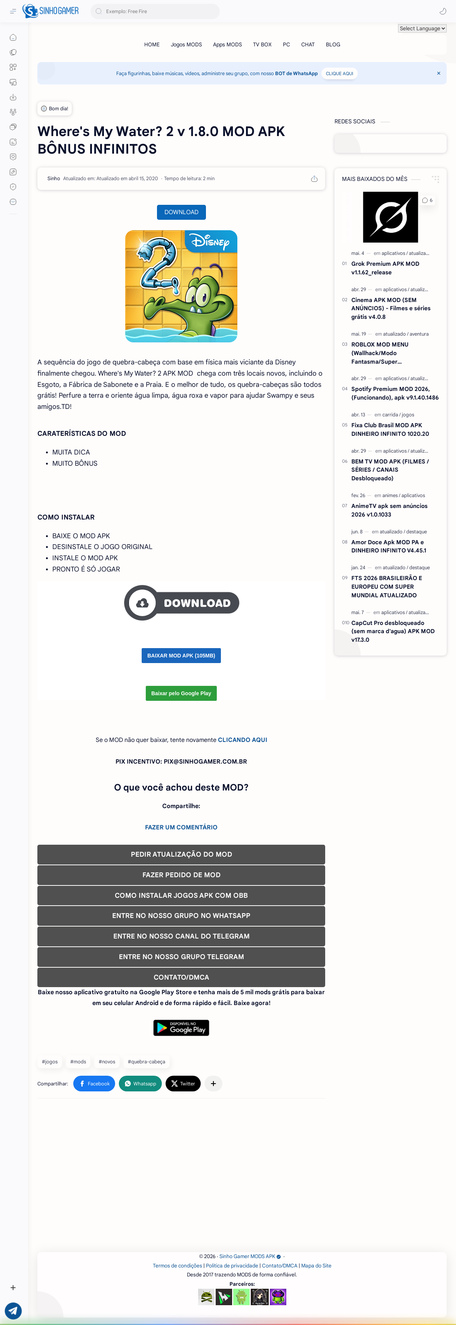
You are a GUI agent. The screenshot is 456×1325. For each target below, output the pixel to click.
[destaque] (416, 532)
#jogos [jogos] (50, 1062)
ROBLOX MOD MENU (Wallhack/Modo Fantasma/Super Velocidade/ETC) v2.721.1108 (390, 353)
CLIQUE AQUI (339, 73)
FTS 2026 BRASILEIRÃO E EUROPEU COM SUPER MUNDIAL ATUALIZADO (386, 586)
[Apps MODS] (227, 44)
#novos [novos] (107, 1062)
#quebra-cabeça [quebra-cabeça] (146, 1062)
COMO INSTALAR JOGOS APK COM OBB (181, 895)
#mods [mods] (78, 1062)
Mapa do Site (316, 1266)
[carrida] (391, 415)
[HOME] (152, 44)
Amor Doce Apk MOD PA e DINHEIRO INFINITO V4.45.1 (388, 546)
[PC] (286, 44)
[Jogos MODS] (186, 44)
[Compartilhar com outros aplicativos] (213, 1083)
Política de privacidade (232, 1266)
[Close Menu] (439, 73)
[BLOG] (333, 44)
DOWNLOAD (181, 212)
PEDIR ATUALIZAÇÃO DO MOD (181, 854)
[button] (443, 11)
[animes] (391, 495)
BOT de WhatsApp (296, 73)
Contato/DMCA (280, 1266)
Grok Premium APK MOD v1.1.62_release (385, 268)
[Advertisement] (242, 1178)
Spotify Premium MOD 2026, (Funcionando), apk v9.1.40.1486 (395, 393)
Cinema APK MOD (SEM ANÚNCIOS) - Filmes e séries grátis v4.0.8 (391, 308)
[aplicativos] (395, 253)
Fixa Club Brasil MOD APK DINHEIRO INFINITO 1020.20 (390, 429)
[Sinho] (53, 178)
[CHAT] (308, 44)
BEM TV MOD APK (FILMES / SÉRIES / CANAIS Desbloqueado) (390, 470)
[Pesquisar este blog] (155, 11)
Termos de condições (177, 1266)
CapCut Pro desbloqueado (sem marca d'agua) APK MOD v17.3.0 (393, 631)
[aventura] (419, 334)
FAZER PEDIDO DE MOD (181, 875)
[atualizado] (420, 253)
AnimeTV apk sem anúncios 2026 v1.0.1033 (389, 510)
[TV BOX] (262, 44)
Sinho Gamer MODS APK (250, 1256)
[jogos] (408, 415)
